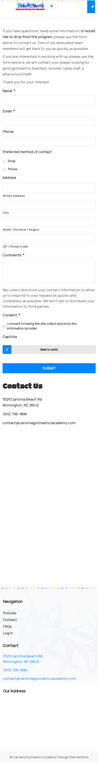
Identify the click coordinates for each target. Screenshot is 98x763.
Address (9, 177)
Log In (8, 633)
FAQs (7, 626)
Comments (13, 255)
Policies (9, 613)
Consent (11, 315)
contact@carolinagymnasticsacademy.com (39, 422)
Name (9, 91)
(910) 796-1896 (15, 414)
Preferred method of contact (27, 152)
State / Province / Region (21, 229)
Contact (10, 619)
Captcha (10, 337)
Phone (8, 131)
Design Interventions (74, 757)
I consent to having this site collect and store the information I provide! (41, 326)
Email (9, 111)
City (6, 213)
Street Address (14, 196)
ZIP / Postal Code (15, 246)
